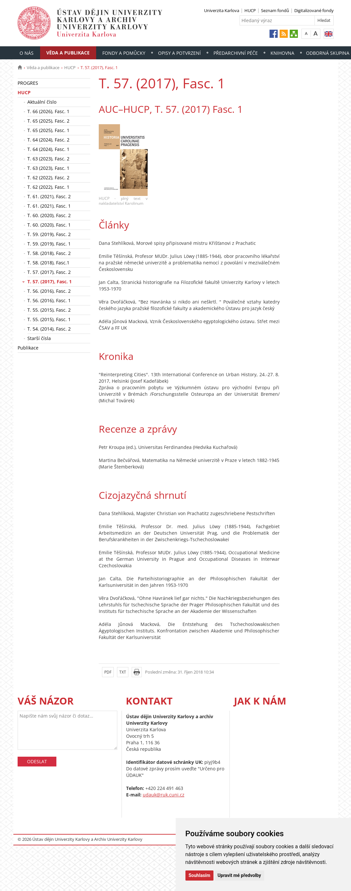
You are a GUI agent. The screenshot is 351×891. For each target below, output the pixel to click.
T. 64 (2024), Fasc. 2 (48, 140)
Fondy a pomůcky (123, 53)
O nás (27, 53)
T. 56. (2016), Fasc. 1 (49, 300)
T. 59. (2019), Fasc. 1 (49, 244)
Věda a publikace (68, 53)
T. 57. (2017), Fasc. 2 (49, 272)
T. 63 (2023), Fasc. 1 (48, 168)
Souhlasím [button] (200, 875)
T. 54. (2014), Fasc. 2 (49, 329)
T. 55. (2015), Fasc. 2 (49, 310)
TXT (122, 672)
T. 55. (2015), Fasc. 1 (49, 319)
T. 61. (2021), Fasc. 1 (49, 206)
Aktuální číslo (41, 102)
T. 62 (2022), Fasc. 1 (48, 187)
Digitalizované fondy (314, 10)
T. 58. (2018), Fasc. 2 (49, 253)
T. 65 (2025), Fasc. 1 (48, 130)
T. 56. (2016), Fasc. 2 (49, 291)
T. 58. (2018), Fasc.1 (48, 263)
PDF (107, 672)
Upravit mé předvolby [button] (239, 875)
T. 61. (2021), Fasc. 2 (49, 196)
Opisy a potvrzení (179, 53)
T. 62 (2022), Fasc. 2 (48, 177)
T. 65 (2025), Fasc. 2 (48, 121)
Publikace (28, 348)
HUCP (250, 10)
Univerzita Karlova (221, 10)
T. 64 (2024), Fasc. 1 (48, 149)
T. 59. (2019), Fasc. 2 (49, 234)
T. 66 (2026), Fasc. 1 (48, 111)
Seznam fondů (275, 10)
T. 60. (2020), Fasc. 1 (49, 225)
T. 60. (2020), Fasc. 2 (49, 215)
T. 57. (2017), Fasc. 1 (49, 281)
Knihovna (282, 53)
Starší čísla (39, 338)
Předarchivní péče (235, 53)
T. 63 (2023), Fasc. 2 (48, 159)
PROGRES (28, 83)
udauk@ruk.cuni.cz (163, 795)
